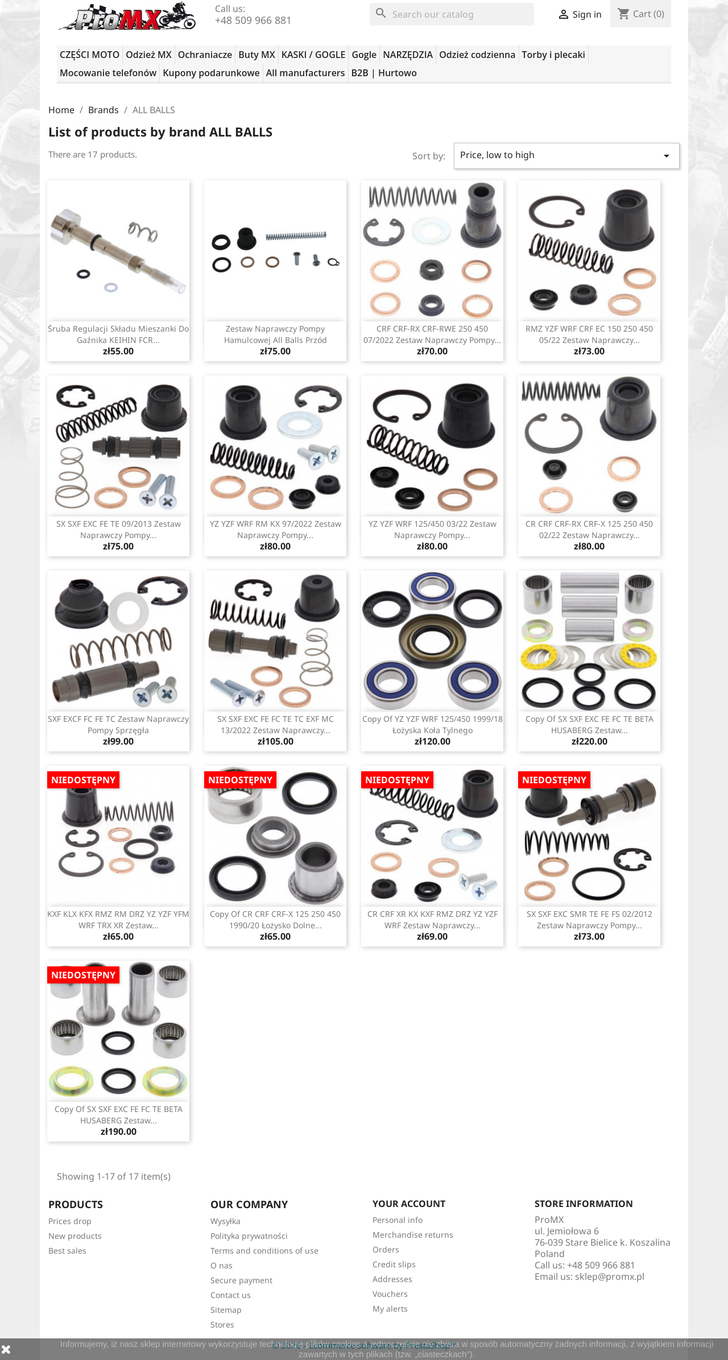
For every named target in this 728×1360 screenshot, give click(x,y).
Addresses (392, 1279)
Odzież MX (148, 54)
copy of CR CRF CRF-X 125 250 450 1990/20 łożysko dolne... (275, 919)
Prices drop (70, 1221)
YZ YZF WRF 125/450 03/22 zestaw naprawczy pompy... (433, 529)
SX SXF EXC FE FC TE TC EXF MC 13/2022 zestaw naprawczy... (275, 724)
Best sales (67, 1250)
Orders (386, 1249)
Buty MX (256, 54)
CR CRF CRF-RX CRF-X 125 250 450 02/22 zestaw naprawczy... (589, 529)
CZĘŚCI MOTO (89, 54)
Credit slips (394, 1264)
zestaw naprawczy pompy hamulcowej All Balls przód (275, 334)
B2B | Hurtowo (384, 73)
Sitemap (226, 1309)
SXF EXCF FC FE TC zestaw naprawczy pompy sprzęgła (118, 724)
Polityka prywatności (249, 1235)
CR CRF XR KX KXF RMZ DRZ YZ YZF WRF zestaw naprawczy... (432, 919)
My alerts (390, 1308)
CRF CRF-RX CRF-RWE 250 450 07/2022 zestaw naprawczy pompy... (432, 334)
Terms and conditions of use (264, 1250)
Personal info (398, 1219)
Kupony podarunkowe (211, 73)
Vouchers (390, 1293)
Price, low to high (567, 155)
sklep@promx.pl (609, 1276)
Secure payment (241, 1280)
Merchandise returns (413, 1234)
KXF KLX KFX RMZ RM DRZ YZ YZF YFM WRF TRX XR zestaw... (118, 919)
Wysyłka (225, 1221)
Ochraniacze (205, 54)
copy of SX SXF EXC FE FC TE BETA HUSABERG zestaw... (589, 724)
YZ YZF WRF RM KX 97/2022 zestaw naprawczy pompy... (275, 529)
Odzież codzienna (477, 54)
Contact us (230, 1294)
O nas (221, 1265)
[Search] (452, 14)
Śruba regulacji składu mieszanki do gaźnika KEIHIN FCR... (118, 334)
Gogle (364, 54)
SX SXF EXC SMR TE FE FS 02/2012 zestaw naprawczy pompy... (589, 919)
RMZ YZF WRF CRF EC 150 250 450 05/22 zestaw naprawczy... (589, 334)
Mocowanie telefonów (108, 73)
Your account (409, 1203)
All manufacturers (305, 73)
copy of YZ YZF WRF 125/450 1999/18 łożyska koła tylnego (432, 724)
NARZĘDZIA (408, 54)
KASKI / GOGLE (314, 54)
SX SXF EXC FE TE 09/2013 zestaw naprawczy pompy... (118, 529)
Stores (222, 1324)
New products (75, 1235)
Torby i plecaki (554, 54)
